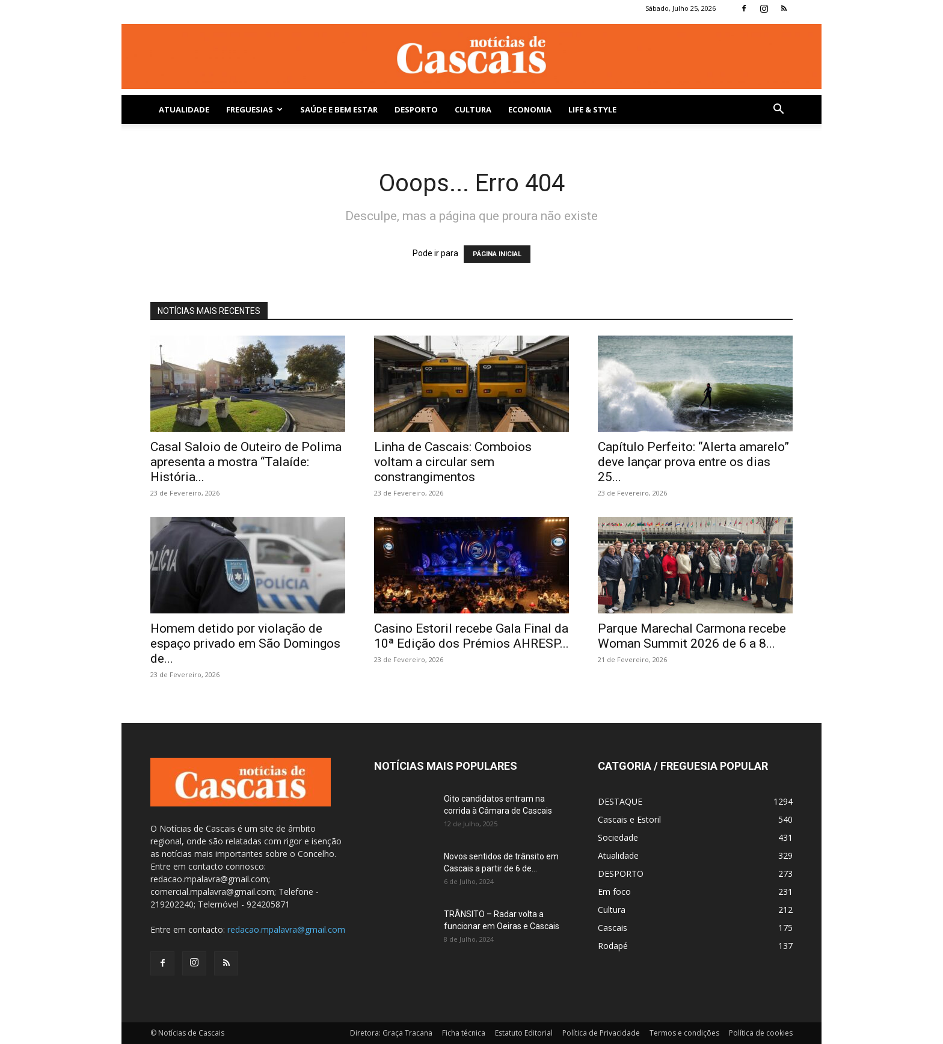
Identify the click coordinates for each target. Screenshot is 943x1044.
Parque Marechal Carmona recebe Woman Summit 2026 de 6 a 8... (692, 636)
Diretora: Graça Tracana (391, 1033)
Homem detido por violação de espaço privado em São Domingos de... (245, 643)
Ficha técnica (463, 1033)
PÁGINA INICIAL (497, 254)
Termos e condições (684, 1033)
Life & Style (592, 109)
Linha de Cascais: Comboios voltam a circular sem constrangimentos (453, 462)
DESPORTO (416, 109)
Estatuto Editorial (524, 1033)
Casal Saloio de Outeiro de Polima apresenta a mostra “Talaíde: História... (246, 462)
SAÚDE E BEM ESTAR (339, 109)
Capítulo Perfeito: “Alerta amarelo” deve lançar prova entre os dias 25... (693, 462)
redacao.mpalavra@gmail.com (286, 929)
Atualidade (184, 109)
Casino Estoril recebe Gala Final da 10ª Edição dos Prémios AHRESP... (471, 636)
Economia (529, 109)
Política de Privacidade (601, 1033)
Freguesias (254, 109)
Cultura (473, 109)
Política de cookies (761, 1033)
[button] (778, 110)
